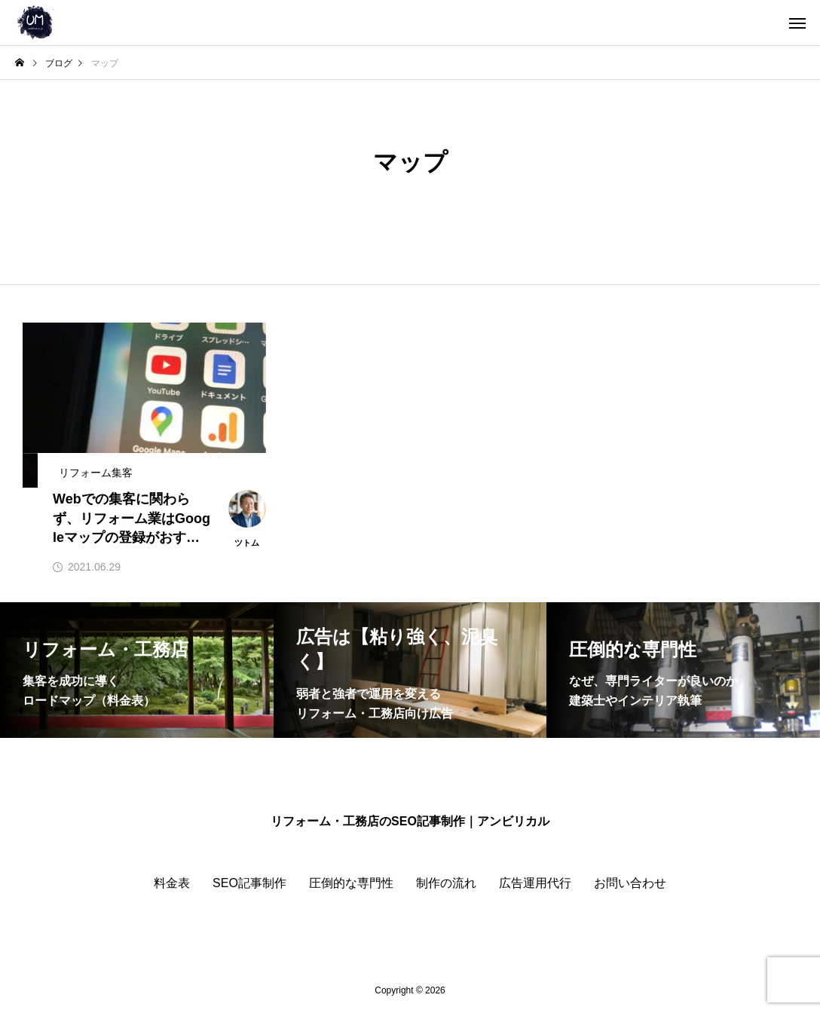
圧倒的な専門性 (351, 883)
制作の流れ (446, 883)
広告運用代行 (535, 883)
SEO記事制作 (249, 883)
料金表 (172, 883)
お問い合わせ (630, 883)
